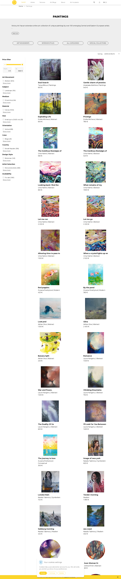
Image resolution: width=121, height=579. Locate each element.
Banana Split (68, 258)
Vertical (9, 129)
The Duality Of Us (101, 293)
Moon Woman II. (69, 435)
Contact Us (103, 532)
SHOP (23, 2)
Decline (61, 573)
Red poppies (36, 223)
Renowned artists (12, 168)
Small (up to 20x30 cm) (14, 119)
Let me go (35, 188)
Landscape (10, 90)
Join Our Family (65, 529)
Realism (82, 546)
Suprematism (84, 553)
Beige (8, 139)
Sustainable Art (85, 563)
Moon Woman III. (38, 435)
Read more (15, 33)
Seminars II (64, 538)
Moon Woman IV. (101, 400)
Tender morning (69, 365)
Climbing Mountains (71, 293)
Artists (33, 2)
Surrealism (83, 548)
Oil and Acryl (10, 100)
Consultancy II (65, 541)
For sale (9, 177)
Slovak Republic (12, 148)
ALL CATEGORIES (73, 43)
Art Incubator (74, 2)
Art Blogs (53, 2)
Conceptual (83, 536)
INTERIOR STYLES (48, 43)
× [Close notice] (118, 577)
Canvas (9, 110)
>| (70, 484)
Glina (33, 258)
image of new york (101, 328)
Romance (97, 258)
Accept (43, 573)
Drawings (83, 556)
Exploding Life (99, 83)
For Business (103, 546)
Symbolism (83, 551)
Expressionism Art (86, 531)
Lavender (97, 471)
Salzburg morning (101, 365)
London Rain (36, 365)
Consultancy (64, 534)
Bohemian (10, 158)
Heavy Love (36, 471)
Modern (82, 541)
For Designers (103, 548)
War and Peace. (38, 293)
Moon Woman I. (100, 435)
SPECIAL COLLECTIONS (98, 43)
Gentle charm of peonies (73, 83)
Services (42, 2)
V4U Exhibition (65, 543)
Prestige (35, 118)
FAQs (101, 543)
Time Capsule (68, 471)
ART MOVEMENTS (23, 43)
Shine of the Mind (70, 400)
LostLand (97, 223)
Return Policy (103, 541)
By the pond (67, 223)
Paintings (83, 529)
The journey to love (71, 328)
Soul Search (36, 83)
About (63, 2)
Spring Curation (85, 573)
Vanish (62, 536)
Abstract (9, 81)
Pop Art (82, 543)
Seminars (63, 532)
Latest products (109, 54)
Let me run (98, 153)
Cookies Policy (104, 539)
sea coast (35, 400)
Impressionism (85, 538)
